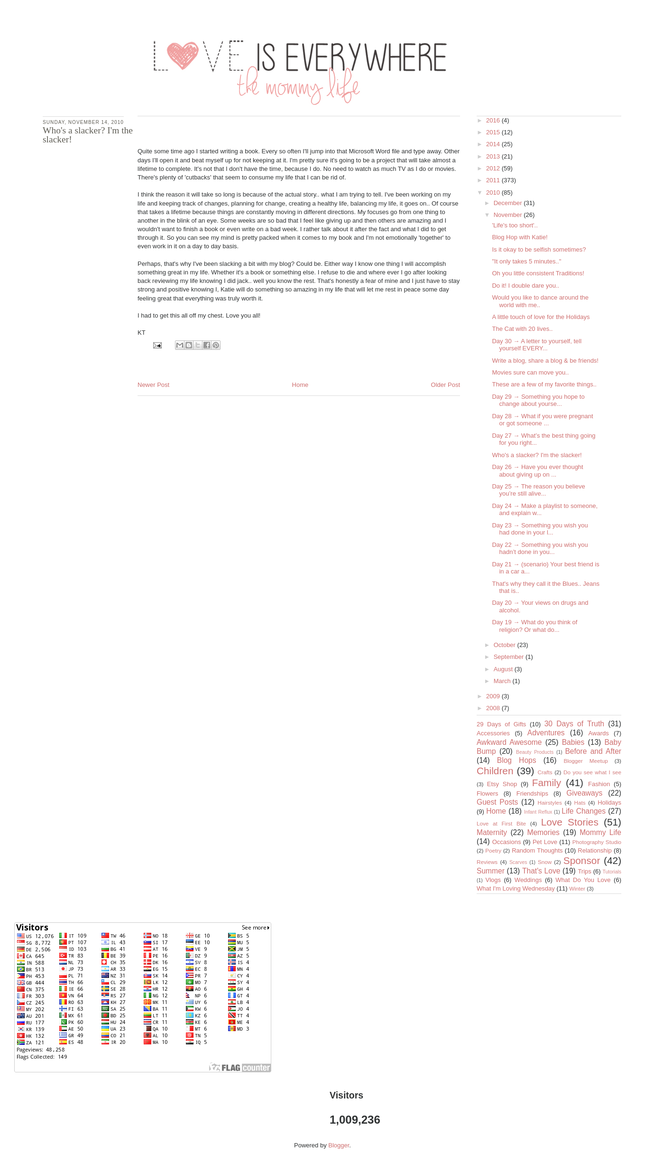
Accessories (493, 733)
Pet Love (545, 841)
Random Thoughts (537, 850)
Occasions (506, 841)
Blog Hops (516, 760)
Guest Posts (497, 802)
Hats (580, 802)
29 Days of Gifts (501, 724)
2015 (494, 132)
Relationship (595, 850)
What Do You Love (582, 879)
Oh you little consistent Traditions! (538, 273)
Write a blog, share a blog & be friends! (545, 360)
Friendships (532, 793)
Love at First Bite (501, 823)
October (505, 644)
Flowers (487, 793)
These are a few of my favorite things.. (544, 384)
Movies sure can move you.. (530, 372)
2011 (494, 180)
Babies (573, 742)
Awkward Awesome (509, 742)
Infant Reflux (538, 812)
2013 (494, 156)
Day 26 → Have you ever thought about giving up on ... (537, 470)
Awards (599, 733)
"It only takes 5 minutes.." (526, 261)
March (503, 681)
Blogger (338, 1145)
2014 (494, 144)
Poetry (493, 850)
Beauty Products (534, 752)
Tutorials (612, 871)
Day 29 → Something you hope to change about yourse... (538, 400)
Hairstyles (550, 802)
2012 (494, 168)
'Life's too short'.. (514, 225)
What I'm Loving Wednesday (516, 888)
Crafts (545, 772)
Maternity (492, 832)
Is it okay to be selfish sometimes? (539, 249)
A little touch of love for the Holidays (541, 316)
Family (546, 782)
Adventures (546, 733)
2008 (494, 708)
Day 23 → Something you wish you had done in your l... (540, 529)
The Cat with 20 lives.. (522, 328)
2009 (494, 696)
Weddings (528, 879)
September (509, 656)
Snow (545, 862)
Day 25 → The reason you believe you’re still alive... (538, 490)
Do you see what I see (592, 772)
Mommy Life (600, 832)
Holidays (609, 802)
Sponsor (581, 860)
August (504, 669)
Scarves (518, 862)
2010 (494, 192)
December (509, 203)
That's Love (541, 871)
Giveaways (584, 793)
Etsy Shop (502, 784)
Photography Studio (596, 842)
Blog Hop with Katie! (519, 237)
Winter (577, 888)
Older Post (445, 384)
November (509, 214)
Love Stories (570, 822)
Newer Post (153, 384)
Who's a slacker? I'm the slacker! (536, 455)
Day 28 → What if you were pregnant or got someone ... (542, 420)
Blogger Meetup (585, 761)
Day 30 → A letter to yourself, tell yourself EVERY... (536, 345)
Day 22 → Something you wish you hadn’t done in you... (540, 548)
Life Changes (584, 811)
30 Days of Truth (574, 724)
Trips (584, 871)
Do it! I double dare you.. (525, 285)
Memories (543, 832)
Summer (491, 871)
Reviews (487, 862)
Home (300, 384)
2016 (494, 120)
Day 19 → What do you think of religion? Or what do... (534, 626)
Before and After (593, 751)
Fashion (599, 784)
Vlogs (493, 879)
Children (495, 770)
